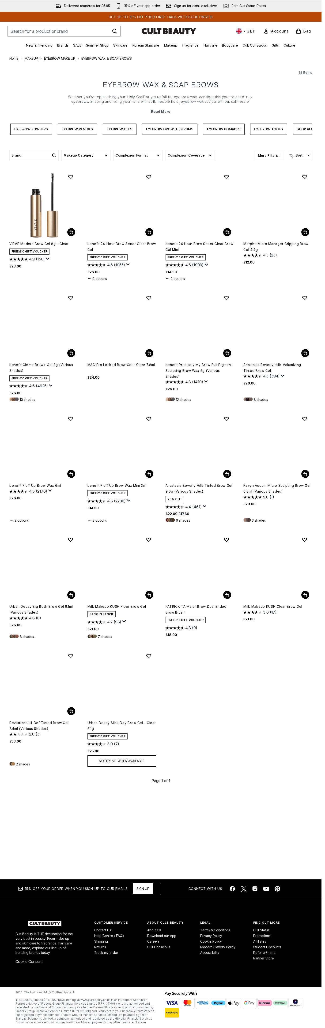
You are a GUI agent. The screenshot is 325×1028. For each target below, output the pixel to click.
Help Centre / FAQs (109, 936)
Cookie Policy (211, 942)
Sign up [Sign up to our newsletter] (142, 889)
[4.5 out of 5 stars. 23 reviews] (260, 340)
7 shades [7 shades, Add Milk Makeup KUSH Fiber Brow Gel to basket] (105, 721)
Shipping (101, 942)
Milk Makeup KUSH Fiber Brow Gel (116, 691)
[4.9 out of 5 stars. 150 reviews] (27, 344)
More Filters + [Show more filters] (269, 240)
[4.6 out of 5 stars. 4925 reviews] (28, 471)
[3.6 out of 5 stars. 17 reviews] (260, 697)
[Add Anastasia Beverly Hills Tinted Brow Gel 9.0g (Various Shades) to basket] (227, 559)
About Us (154, 930)
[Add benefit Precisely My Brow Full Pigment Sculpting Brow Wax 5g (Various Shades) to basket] (227, 438)
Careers (153, 942)
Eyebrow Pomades (224, 214)
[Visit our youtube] (266, 889)
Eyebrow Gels (119, 214)
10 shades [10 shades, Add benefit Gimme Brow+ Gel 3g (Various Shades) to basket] (27, 484)
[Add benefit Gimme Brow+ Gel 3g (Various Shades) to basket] (71, 438)
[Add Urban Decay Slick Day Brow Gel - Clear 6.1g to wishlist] (148, 740)
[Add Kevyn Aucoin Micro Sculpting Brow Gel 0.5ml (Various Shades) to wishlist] (304, 503)
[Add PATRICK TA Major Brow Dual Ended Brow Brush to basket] (227, 680)
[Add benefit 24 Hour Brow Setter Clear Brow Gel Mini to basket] (227, 317)
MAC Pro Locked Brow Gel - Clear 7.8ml (121, 449)
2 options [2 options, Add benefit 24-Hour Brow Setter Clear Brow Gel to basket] (97, 363)
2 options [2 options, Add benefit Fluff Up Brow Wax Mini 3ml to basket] (97, 605)
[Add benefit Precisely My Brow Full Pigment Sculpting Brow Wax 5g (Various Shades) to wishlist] (226, 382)
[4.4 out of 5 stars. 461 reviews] (184, 591)
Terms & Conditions (215, 930)
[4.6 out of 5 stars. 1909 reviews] (185, 350)
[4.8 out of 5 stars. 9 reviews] (181, 712)
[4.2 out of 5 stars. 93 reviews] (104, 707)
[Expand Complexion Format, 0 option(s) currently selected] (138, 240)
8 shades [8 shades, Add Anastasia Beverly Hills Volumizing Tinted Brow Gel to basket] (261, 484)
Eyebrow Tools (268, 214)
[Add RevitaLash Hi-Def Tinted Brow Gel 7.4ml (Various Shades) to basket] (71, 796)
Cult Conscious (158, 947)
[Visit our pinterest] (277, 889)
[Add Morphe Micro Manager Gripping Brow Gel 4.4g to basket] (305, 317)
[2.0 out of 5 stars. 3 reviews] (25, 819)
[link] (276, 31)
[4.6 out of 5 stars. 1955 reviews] (106, 350)
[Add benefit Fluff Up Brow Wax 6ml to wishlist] (70, 503)
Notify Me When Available (121, 846)
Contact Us (102, 930)
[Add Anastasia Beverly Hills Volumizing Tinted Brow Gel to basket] (305, 438)
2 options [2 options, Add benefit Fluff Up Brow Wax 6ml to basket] (19, 605)
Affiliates (259, 942)
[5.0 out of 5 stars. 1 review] (258, 582)
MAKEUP (31, 58)
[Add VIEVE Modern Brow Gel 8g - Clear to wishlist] (70, 261)
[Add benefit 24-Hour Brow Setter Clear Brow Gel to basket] (149, 317)
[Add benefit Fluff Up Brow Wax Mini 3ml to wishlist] (148, 503)
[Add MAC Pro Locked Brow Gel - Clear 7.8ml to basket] (149, 438)
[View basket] (303, 31)
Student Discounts (267, 947)
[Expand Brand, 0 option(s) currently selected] (34, 240)
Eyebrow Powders (31, 214)
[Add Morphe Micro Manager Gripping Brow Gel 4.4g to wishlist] (304, 261)
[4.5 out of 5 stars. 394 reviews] (261, 461)
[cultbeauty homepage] (169, 31)
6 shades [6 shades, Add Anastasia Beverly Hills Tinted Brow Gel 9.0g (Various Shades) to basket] (183, 605)
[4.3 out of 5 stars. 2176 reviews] (28, 576)
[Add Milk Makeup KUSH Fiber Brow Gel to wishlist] (148, 624)
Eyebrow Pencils (77, 214)
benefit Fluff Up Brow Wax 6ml (35, 570)
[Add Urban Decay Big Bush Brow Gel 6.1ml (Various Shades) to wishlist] (70, 624)
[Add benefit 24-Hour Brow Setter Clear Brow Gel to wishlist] (148, 261)
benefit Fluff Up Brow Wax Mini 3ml (117, 570)
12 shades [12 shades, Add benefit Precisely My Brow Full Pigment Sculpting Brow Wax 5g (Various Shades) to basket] (183, 484)
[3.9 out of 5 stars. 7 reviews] (103, 829)
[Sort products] (300, 240)
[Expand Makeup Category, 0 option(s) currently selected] (86, 240)
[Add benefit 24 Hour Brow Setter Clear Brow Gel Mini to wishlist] (226, 261)
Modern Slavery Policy (217, 947)
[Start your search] (64, 31)
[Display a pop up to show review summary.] (47, 343)
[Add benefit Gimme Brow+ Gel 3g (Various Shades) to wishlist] (70, 382)
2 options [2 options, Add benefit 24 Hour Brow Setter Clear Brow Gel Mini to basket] (175, 363)
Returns (100, 947)
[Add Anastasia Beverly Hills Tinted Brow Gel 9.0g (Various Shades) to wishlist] (226, 503)
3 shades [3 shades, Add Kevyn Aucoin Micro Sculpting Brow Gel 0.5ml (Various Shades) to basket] (259, 605)
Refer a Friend (264, 953)
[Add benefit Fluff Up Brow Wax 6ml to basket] (71, 559)
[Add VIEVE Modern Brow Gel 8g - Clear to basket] (71, 317)
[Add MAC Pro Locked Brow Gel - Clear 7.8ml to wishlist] (148, 382)
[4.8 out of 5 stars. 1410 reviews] (184, 467)
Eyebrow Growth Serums (169, 214)
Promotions (262, 936)
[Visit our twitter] (243, 889)
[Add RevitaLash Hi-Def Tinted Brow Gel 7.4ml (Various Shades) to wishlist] (70, 740)
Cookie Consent (29, 961)
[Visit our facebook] (232, 889)
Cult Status (261, 930)
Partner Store (263, 958)
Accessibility (209, 953)
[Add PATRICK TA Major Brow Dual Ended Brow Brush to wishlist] (226, 624)
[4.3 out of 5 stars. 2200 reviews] (106, 586)
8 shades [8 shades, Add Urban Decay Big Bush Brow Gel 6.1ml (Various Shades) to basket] (27, 721)
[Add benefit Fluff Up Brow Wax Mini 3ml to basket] (149, 559)
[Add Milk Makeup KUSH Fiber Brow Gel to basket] (149, 680)
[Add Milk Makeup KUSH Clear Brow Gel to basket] (305, 680)
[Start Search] (114, 31)
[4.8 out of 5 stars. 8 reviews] (25, 703)
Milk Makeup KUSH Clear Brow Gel (272, 691)
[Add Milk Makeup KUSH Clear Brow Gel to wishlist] (304, 624)
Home (14, 58)
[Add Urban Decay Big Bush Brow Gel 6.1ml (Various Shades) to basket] (71, 680)
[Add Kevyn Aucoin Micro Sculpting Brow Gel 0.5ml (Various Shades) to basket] (305, 559)
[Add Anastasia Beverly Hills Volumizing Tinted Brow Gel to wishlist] (304, 382)
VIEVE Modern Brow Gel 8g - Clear (38, 328)
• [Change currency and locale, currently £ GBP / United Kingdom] (246, 31)
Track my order (106, 953)
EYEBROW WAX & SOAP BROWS (161, 169)
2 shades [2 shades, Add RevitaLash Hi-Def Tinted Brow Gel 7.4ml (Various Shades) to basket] (23, 849)
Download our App (161, 936)
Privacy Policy (211, 936)
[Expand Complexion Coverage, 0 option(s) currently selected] (190, 240)
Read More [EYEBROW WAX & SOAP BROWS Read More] (160, 196)
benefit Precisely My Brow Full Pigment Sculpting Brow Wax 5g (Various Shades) (199, 455)
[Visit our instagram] (255, 889)
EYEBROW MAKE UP (59, 58)
